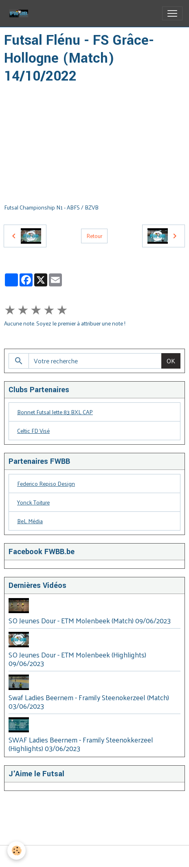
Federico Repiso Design (46, 483)
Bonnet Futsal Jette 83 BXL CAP (55, 412)
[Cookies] (16, 850)
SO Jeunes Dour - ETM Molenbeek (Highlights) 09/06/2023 (77, 659)
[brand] (20, 13)
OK (171, 361)
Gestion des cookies (94, 856)
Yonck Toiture (33, 502)
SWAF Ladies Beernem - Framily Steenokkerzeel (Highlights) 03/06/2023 (81, 744)
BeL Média (30, 521)
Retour (94, 236)
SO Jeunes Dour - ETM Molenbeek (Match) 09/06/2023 (90, 620)
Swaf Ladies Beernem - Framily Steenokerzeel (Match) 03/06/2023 (89, 701)
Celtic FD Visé (33, 431)
